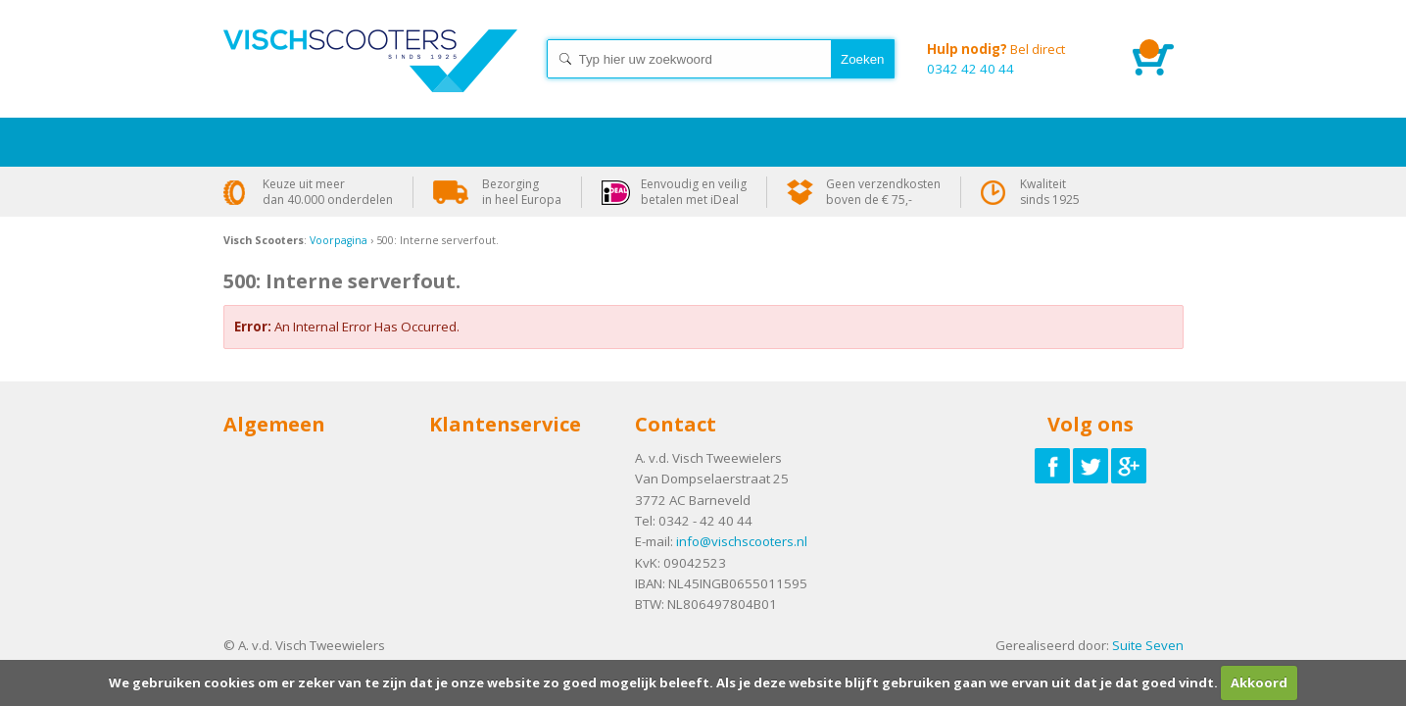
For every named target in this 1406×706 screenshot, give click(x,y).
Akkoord (1259, 682)
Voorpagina (338, 240)
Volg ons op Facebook (1052, 465)
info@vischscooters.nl (741, 541)
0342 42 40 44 (1015, 58)
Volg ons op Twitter (1090, 465)
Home (370, 78)
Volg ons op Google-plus (1128, 465)
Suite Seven (1148, 645)
